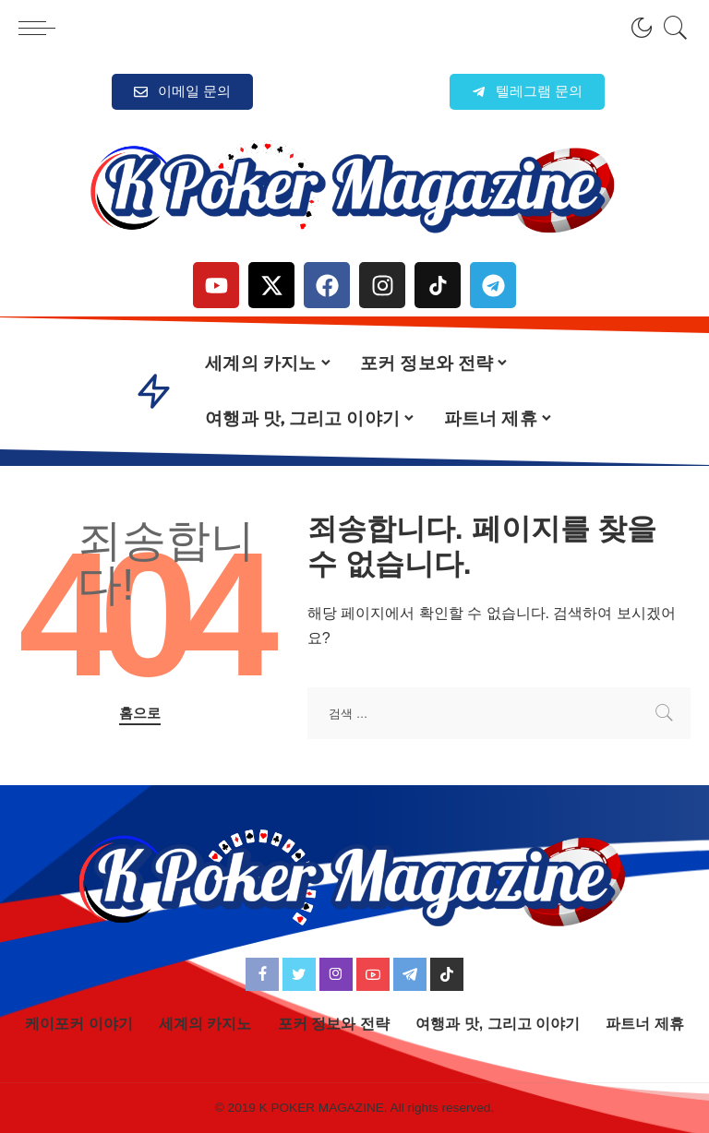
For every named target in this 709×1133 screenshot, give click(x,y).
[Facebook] (262, 974)
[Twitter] (299, 974)
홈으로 (140, 713)
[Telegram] (410, 974)
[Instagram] (336, 974)
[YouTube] (373, 974)
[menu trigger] (41, 27)
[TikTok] (446, 974)
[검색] (671, 27)
